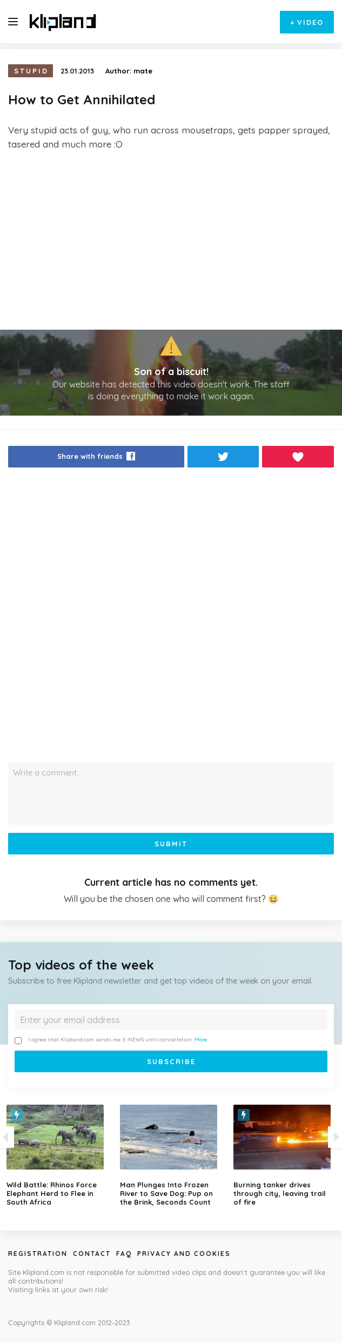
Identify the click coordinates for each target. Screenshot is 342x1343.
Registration (38, 1254)
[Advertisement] (171, 240)
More (201, 1039)
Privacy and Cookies (184, 1254)
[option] (171, 1155)
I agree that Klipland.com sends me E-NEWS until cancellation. (111, 1040)
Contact (92, 1254)
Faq (124, 1254)
